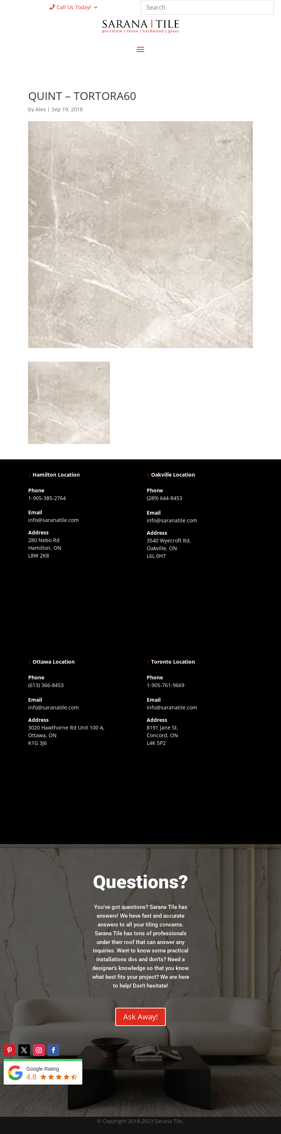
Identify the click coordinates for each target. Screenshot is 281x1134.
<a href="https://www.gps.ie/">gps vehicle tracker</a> (200, 794)
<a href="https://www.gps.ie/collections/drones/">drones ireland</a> (200, 607)
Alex (40, 109)
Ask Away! (140, 1017)
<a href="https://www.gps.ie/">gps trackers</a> (81, 607)
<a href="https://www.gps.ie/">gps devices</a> (81, 794)
